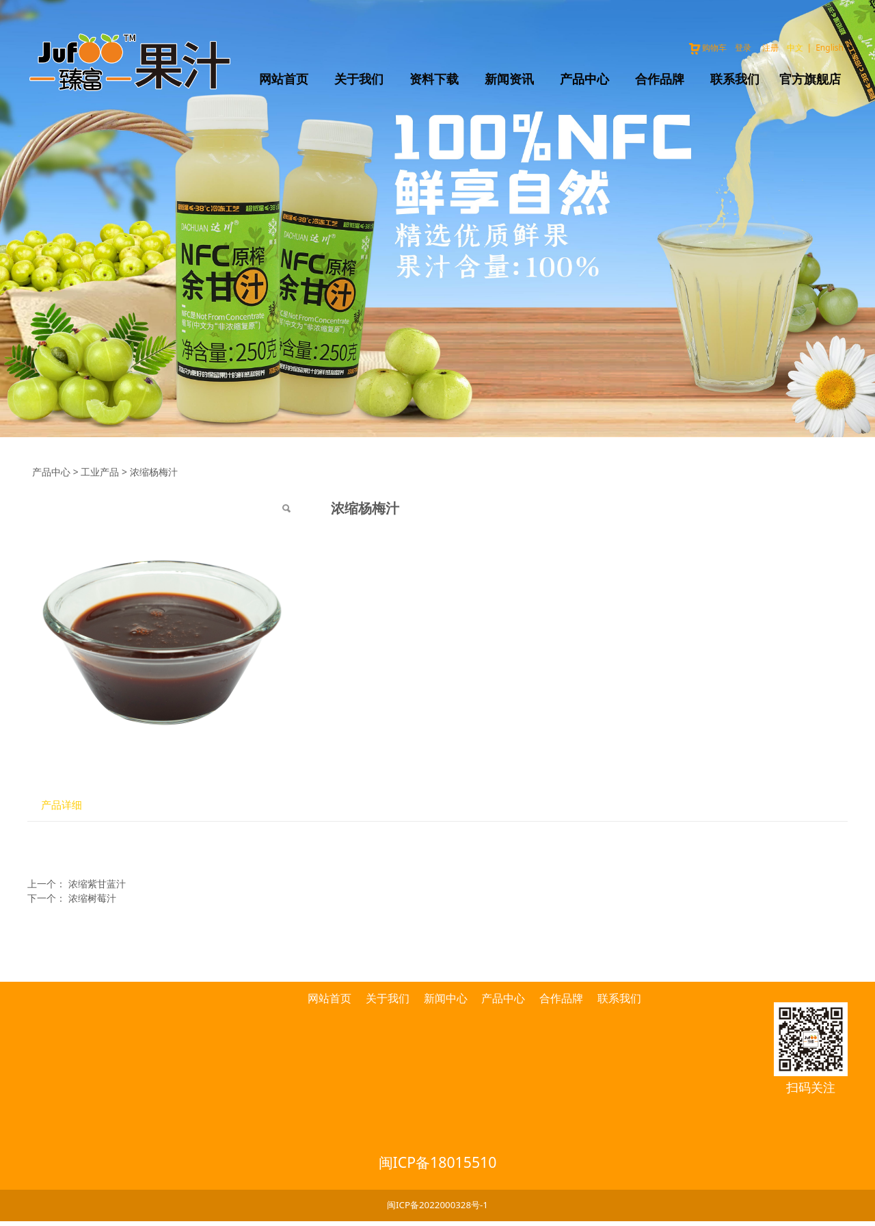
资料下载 (434, 78)
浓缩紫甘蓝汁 (97, 883)
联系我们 (734, 78)
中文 (795, 47)
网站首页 (283, 78)
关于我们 (358, 78)
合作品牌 (659, 78)
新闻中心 (446, 998)
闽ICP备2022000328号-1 (437, 1205)
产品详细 (61, 805)
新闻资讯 (509, 78)
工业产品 (100, 471)
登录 (743, 47)
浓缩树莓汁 (92, 897)
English (830, 47)
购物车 (707, 47)
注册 (770, 47)
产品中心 (584, 78)
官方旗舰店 (810, 78)
